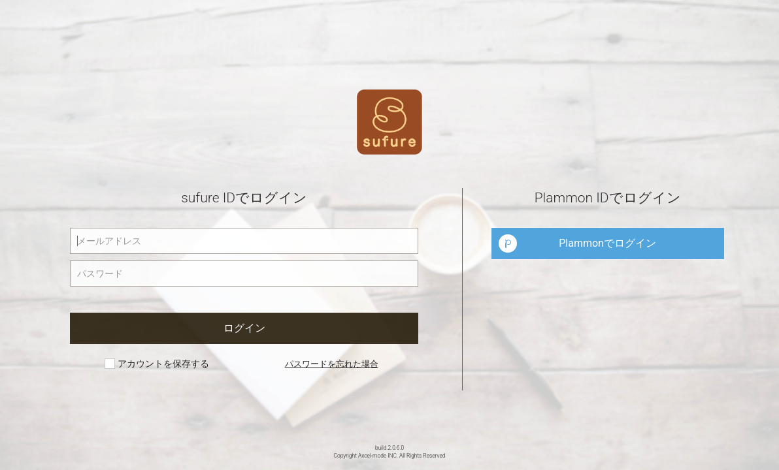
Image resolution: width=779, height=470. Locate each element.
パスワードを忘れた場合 (331, 364)
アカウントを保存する (156, 363)
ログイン (244, 328)
